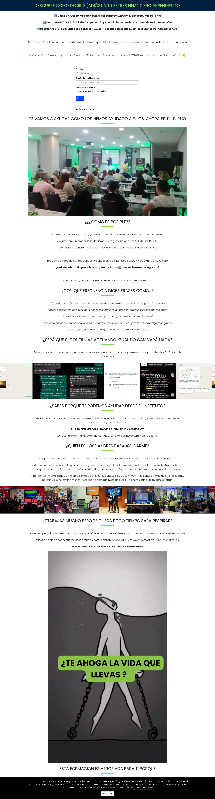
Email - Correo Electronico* (88, 78)
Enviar (80, 98)
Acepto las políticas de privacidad (92, 91)
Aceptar (108, 793)
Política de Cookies (143, 787)
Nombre (79, 69)
